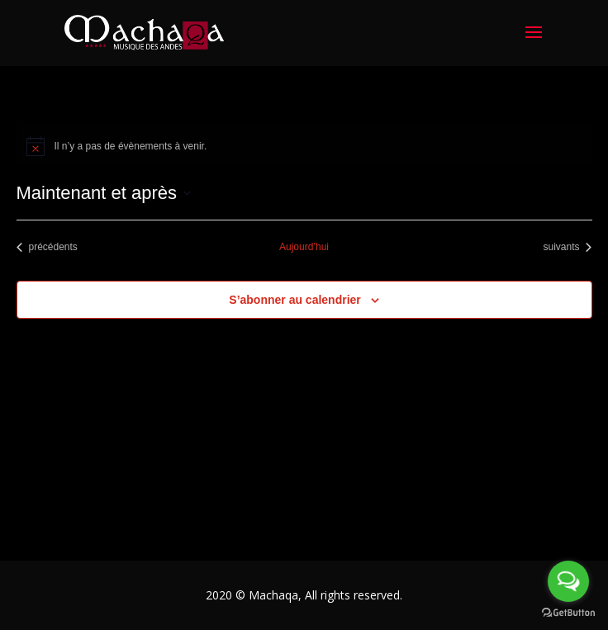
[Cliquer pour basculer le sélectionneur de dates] (104, 192)
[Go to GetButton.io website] (568, 613)
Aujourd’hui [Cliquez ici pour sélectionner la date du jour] (304, 247)
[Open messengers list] (568, 581)
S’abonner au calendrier (295, 299)
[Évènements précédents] (47, 247)
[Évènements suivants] (567, 247)
